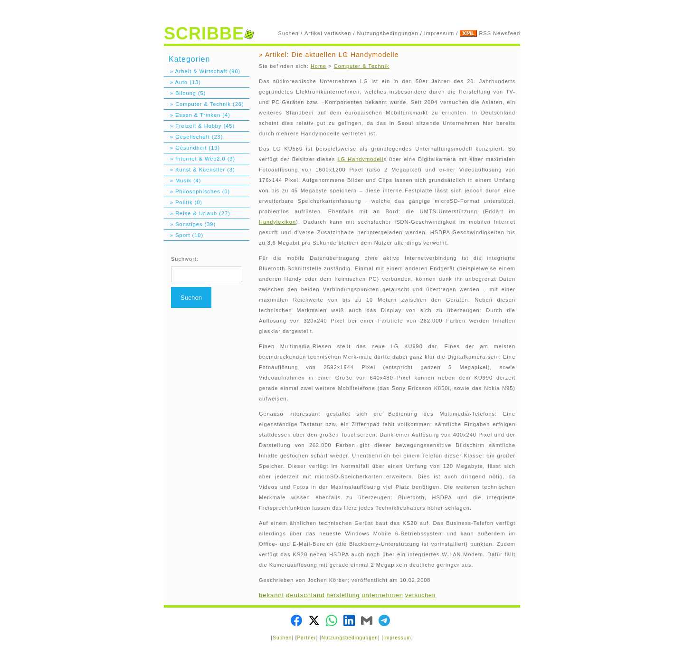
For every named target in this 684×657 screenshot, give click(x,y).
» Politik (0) (183, 202)
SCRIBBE (209, 33)
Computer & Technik (362, 66)
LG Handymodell (360, 159)
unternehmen (382, 595)
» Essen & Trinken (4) (197, 115)
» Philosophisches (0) (197, 191)
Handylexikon (277, 222)
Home (318, 66)
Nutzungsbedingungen (387, 33)
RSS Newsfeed (499, 33)
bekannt (271, 595)
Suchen (288, 33)
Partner (306, 637)
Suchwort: (185, 259)
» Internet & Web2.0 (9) (199, 159)
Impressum (439, 33)
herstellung (343, 595)
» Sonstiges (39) (190, 224)
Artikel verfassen (327, 33)
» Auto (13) (182, 82)
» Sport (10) (183, 235)
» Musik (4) (182, 180)
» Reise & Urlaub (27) (197, 213)
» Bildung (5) (185, 93)
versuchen (420, 595)
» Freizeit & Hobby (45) (199, 126)
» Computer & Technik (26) (204, 104)
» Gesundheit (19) (192, 148)
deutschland (305, 595)
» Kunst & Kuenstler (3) (199, 169)
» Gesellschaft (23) (193, 137)
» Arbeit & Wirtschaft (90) (202, 71)
